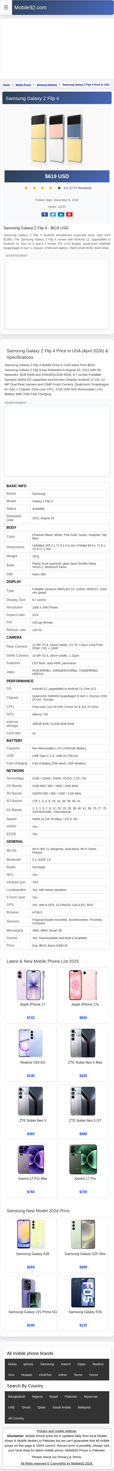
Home (6, 84)
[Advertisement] (57, 48)
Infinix (63, 1375)
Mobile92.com (30, 7)
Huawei (26, 1375)
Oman (26, 1407)
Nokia (12, 1364)
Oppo (82, 1364)
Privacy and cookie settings (56, 1431)
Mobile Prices (23, 84)
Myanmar (91, 1396)
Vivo (11, 1375)
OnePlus (45, 1375)
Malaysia (84, 1407)
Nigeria (37, 1396)
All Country (16, 1418)
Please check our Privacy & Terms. (57, 1457)
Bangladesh (16, 1396)
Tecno (78, 1375)
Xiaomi (66, 1364)
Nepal (53, 1396)
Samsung (47, 1364)
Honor (93, 1375)
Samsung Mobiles (47, 84)
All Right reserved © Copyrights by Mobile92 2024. (57, 1463)
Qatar (42, 1407)
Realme (98, 1364)
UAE (11, 1407)
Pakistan (71, 1396)
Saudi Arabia (61, 1407)
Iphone (28, 1364)
